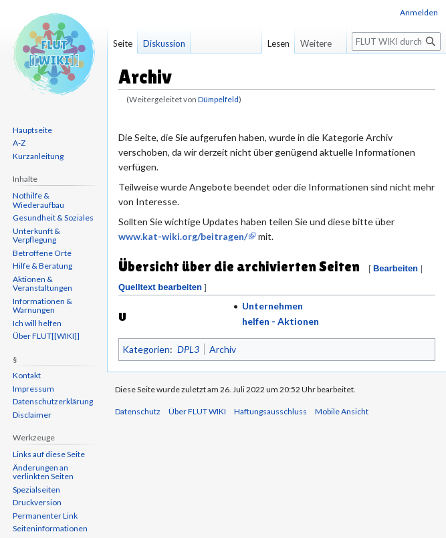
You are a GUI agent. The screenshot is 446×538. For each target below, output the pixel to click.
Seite (122, 43)
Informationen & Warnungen (42, 305)
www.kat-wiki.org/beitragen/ (182, 236)
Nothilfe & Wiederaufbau (38, 200)
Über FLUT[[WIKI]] (46, 336)
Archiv (222, 349)
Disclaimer (32, 415)
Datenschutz (137, 411)
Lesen (274, 43)
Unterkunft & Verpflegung (36, 235)
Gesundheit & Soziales (53, 218)
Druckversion (37, 502)
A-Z (19, 143)
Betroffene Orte (42, 253)
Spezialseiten (36, 490)
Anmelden (419, 12)
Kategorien (146, 349)
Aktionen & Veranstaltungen (42, 283)
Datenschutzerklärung (53, 401)
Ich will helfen (37, 323)
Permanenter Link (45, 516)
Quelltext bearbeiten (160, 287)
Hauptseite (32, 130)
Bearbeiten (395, 268)
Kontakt (27, 375)
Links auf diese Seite (49, 454)
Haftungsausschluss (270, 411)
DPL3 (188, 349)
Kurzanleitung (38, 156)
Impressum (33, 389)
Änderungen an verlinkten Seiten (43, 472)
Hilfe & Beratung (42, 266)
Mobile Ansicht (341, 411)
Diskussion (164, 43)
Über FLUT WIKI (197, 411)
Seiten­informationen (50, 528)
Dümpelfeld (218, 99)
